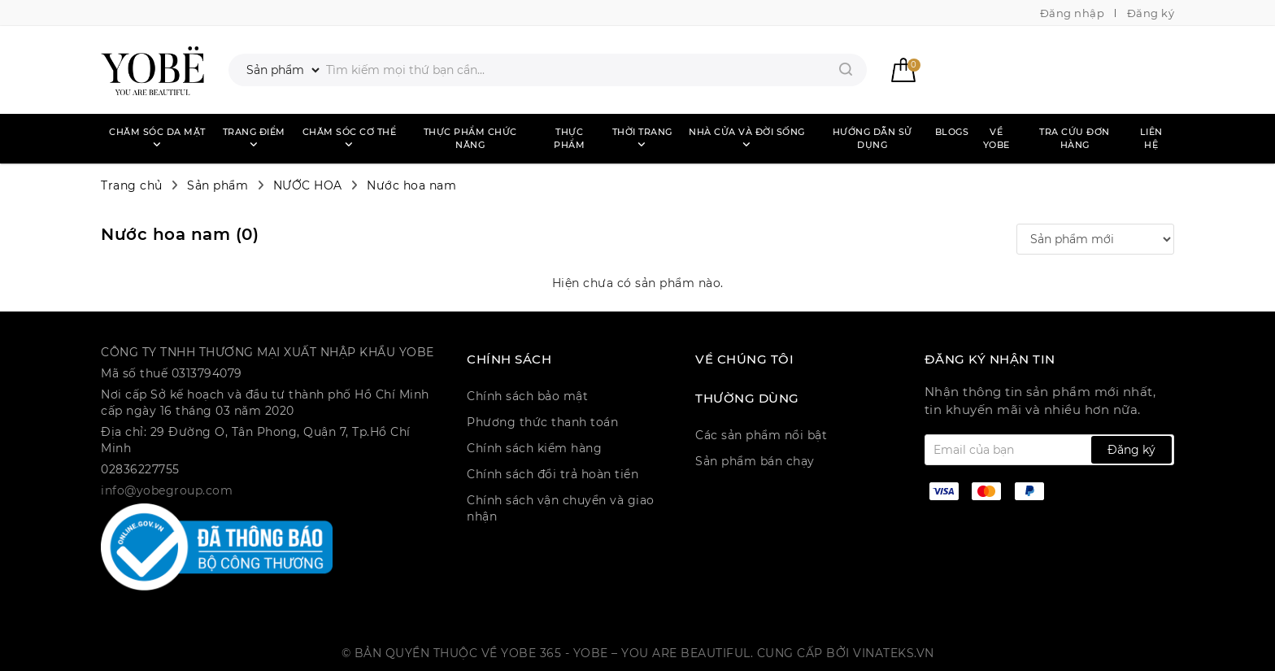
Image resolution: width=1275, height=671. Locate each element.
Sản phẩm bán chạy (755, 461)
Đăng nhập (1072, 13)
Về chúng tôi (744, 359)
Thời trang (642, 137)
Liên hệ (1151, 138)
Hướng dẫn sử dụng (872, 138)
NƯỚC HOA (307, 185)
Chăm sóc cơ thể (349, 137)
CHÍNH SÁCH (509, 359)
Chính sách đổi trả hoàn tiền (552, 474)
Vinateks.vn (893, 653)
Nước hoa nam (411, 185)
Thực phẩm (569, 138)
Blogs (952, 131)
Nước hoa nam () (180, 234)
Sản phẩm (217, 185)
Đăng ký (1151, 13)
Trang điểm (254, 137)
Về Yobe (996, 138)
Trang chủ (132, 185)
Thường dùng (747, 398)
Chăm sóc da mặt (157, 137)
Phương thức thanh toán (542, 422)
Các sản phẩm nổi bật (761, 435)
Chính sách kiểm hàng (534, 448)
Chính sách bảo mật (527, 396)
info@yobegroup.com (167, 490)
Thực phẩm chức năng (470, 138)
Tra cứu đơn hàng (1074, 138)
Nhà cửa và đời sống (747, 137)
